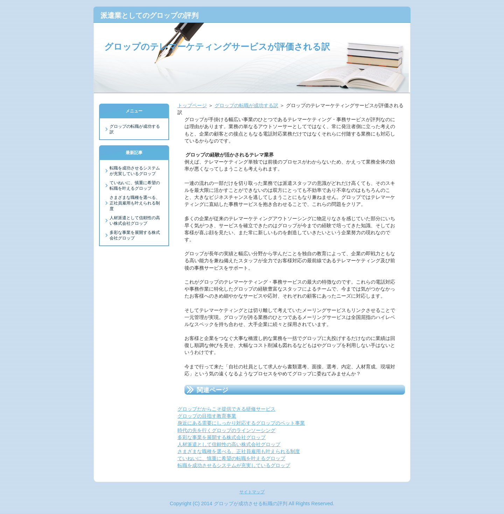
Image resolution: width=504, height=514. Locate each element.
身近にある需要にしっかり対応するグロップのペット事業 (241, 423)
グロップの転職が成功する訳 (246, 105)
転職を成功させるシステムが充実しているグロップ (233, 465)
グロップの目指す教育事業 (206, 416)
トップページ (192, 105)
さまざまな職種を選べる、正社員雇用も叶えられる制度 (238, 451)
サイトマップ (252, 491)
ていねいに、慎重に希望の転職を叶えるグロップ (231, 458)
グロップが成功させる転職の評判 (250, 503)
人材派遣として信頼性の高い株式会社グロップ (228, 444)
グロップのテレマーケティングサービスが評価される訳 (217, 46)
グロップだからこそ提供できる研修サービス (226, 409)
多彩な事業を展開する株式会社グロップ (221, 437)
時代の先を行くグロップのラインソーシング (226, 430)
